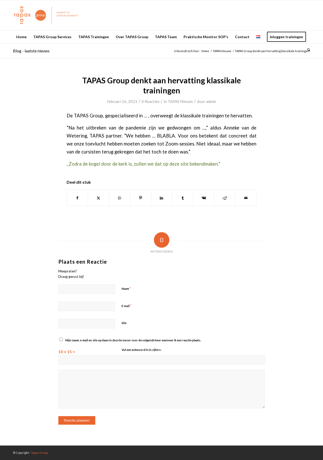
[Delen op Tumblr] (182, 198)
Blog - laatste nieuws (31, 50)
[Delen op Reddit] (224, 198)
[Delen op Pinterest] (140, 198)
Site (124, 323)
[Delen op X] (98, 198)
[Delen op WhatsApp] (119, 198)
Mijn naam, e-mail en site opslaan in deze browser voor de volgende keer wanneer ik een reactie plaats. (133, 340)
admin (211, 101)
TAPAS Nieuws (180, 101)
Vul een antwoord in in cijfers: (141, 349)
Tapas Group (39, 452)
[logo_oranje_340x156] (45, 15)
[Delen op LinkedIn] (161, 198)
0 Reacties (150, 101)
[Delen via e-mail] (245, 198)
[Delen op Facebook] (77, 198)
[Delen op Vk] (203, 198)
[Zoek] (307, 49)
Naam (126, 288)
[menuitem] (21, 36)
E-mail (126, 306)
